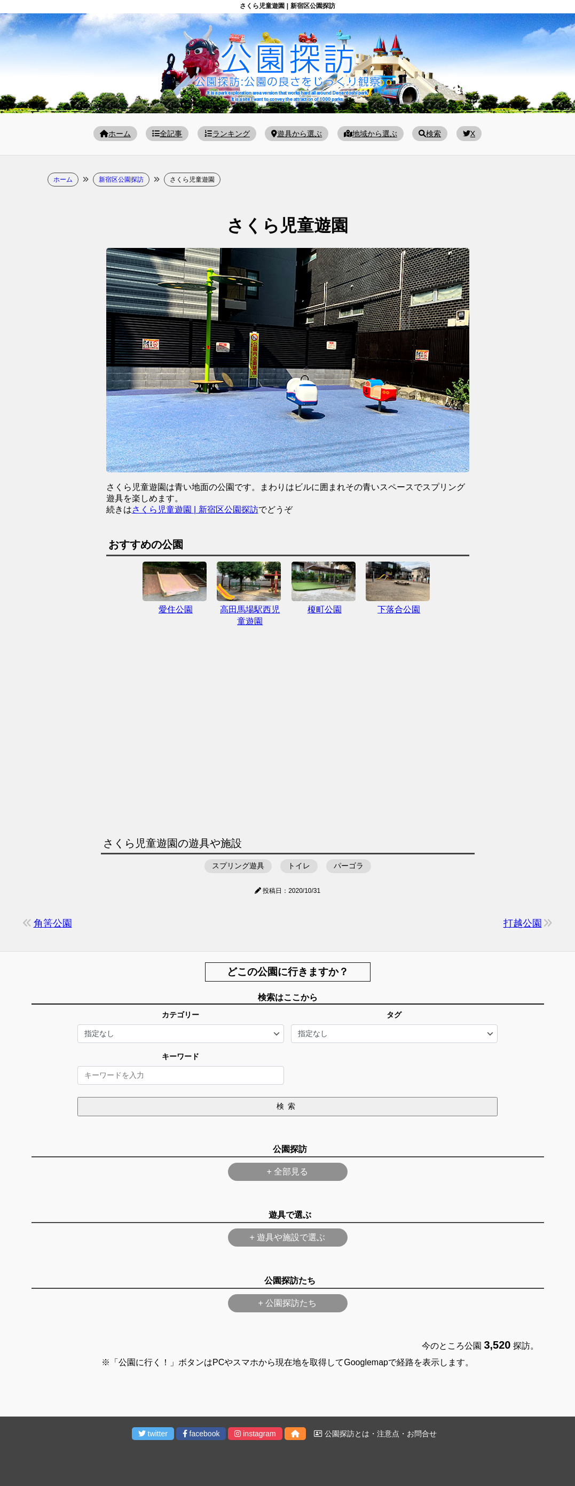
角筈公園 (53, 923)
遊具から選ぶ (296, 133)
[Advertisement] (288, 738)
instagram (254, 1433)
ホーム (115, 133)
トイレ (299, 865)
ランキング (227, 133)
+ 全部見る (288, 1171)
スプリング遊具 (238, 865)
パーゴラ (349, 865)
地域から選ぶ (370, 133)
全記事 (167, 133)
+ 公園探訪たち (287, 1303)
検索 (430, 133)
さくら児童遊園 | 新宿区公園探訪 (195, 509)
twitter (153, 1433)
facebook (201, 1433)
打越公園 (522, 923)
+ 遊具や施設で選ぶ (288, 1237)
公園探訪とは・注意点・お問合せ (375, 1433)
